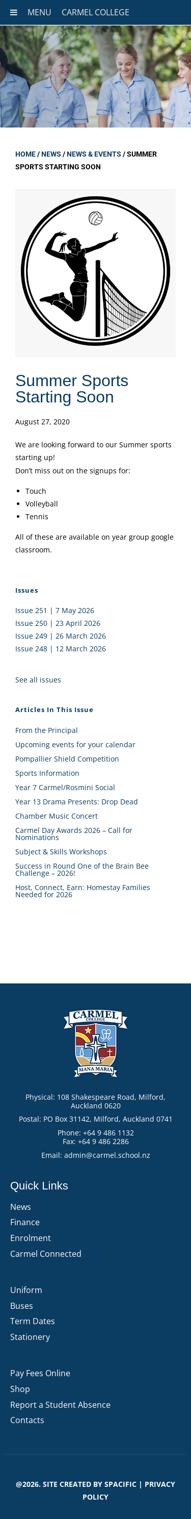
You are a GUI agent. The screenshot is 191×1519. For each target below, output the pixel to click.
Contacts (27, 1420)
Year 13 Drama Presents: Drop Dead (76, 801)
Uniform (26, 1290)
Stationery (30, 1337)
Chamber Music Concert (56, 816)
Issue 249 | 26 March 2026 (60, 636)
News (51, 154)
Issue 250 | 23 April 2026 (57, 623)
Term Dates (32, 1321)
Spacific (120, 1484)
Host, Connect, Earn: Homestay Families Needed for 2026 (82, 890)
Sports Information (47, 773)
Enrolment (30, 1238)
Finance (25, 1222)
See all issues (38, 680)
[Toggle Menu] (14, 12)
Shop (20, 1389)
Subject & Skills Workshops (61, 851)
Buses (21, 1305)
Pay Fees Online (40, 1373)
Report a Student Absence (60, 1404)
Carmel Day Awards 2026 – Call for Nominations (73, 833)
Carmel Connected (45, 1253)
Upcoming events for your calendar (75, 744)
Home (25, 154)
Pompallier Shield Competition (67, 759)
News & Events (94, 154)
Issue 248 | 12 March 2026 (60, 648)
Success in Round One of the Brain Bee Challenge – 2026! (82, 869)
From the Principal (46, 730)
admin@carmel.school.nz (107, 1155)
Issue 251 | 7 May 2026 (54, 610)
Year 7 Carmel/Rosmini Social (65, 787)
